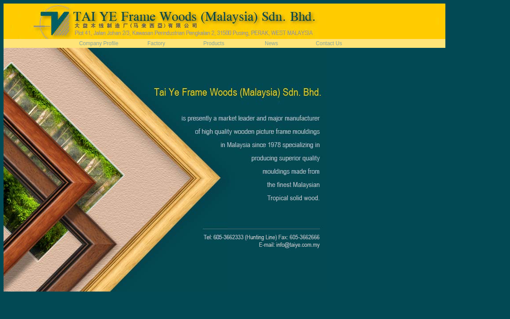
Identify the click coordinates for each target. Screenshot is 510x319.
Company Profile (99, 43)
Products (213, 43)
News (271, 43)
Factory (156, 43)
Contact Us (329, 43)
